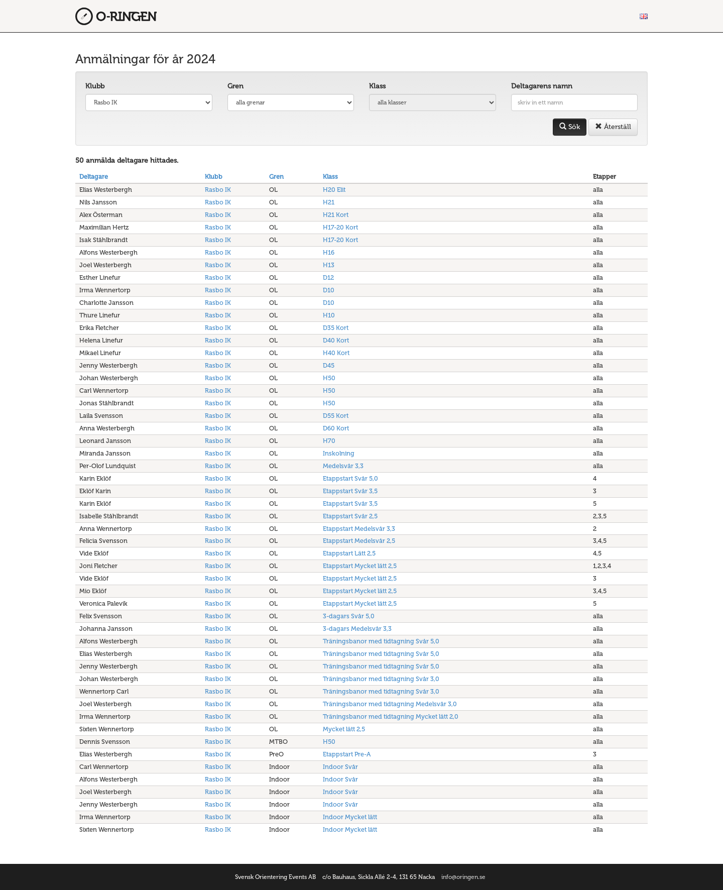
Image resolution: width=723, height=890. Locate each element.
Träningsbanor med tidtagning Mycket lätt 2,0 (390, 716)
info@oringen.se (463, 876)
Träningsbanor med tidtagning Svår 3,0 (381, 679)
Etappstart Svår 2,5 (350, 516)
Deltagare (93, 176)
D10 (328, 290)
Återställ (613, 127)
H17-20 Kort (340, 227)
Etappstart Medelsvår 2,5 (359, 540)
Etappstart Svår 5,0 (350, 478)
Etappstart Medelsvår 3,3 (359, 528)
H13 (328, 265)
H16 (328, 252)
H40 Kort (336, 353)
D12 (328, 277)
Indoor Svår (340, 766)
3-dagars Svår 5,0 (349, 616)
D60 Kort (336, 428)
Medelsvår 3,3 (343, 466)
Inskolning (338, 453)
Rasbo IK (218, 189)
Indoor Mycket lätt (350, 817)
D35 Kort (335, 327)
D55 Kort (335, 415)
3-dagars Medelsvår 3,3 (357, 628)
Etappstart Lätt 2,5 (349, 553)
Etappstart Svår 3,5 (350, 491)
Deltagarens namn (541, 86)
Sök (569, 127)
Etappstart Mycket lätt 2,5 (360, 566)
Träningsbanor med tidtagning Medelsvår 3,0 (390, 704)
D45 (328, 365)
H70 (329, 440)
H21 (328, 202)
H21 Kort (335, 214)
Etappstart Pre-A (347, 754)
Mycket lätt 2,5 (344, 729)
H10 (329, 315)
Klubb (94, 86)
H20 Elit (334, 189)
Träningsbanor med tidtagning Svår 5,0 (381, 641)
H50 (329, 378)
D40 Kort (336, 340)
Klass (377, 86)
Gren (235, 86)
